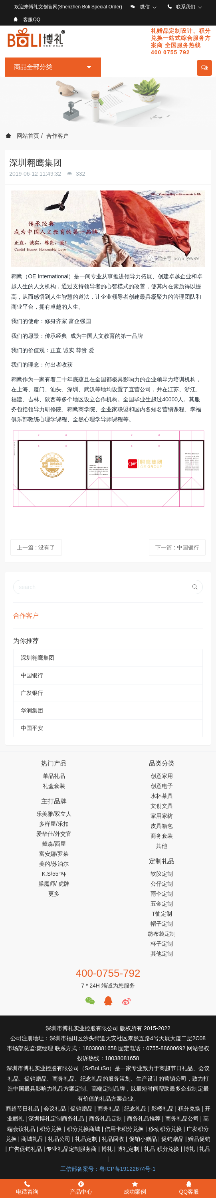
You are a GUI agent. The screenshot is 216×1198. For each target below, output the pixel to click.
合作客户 (57, 136)
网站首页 (22, 136)
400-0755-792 (108, 973)
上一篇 (36, 547)
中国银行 (32, 675)
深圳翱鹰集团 (37, 658)
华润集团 (32, 710)
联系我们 (185, 7)
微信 (145, 7)
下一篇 (177, 547)
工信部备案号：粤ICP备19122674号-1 (107, 1169)
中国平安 (32, 728)
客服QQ (31, 19)
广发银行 (32, 693)
